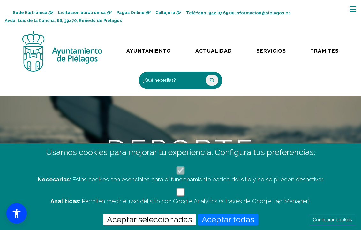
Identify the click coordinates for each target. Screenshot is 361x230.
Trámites (330, 49)
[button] (16, 213)
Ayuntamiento (149, 49)
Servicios (277, 49)
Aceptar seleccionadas (149, 219)
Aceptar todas (228, 219)
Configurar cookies (332, 219)
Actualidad (218, 49)
